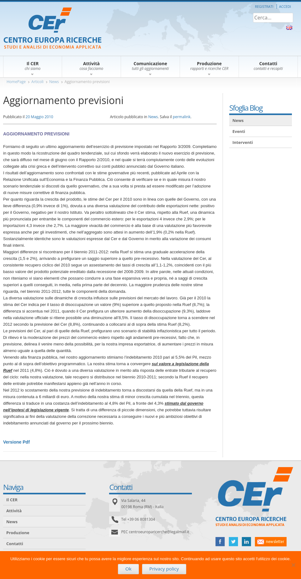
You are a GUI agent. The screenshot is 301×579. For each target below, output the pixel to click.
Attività (14, 510)
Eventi (238, 131)
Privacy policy (164, 569)
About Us (289, 27)
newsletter (271, 541)
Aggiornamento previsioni (87, 81)
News (54, 81)
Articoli (37, 81)
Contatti (14, 543)
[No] (293, 565)
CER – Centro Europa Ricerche (52, 29)
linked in (246, 541)
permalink (181, 116)
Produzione (17, 532)
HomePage (16, 81)
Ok (128, 569)
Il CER (12, 500)
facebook (220, 541)
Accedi (285, 6)
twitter (233, 541)
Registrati (264, 6)
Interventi (242, 142)
